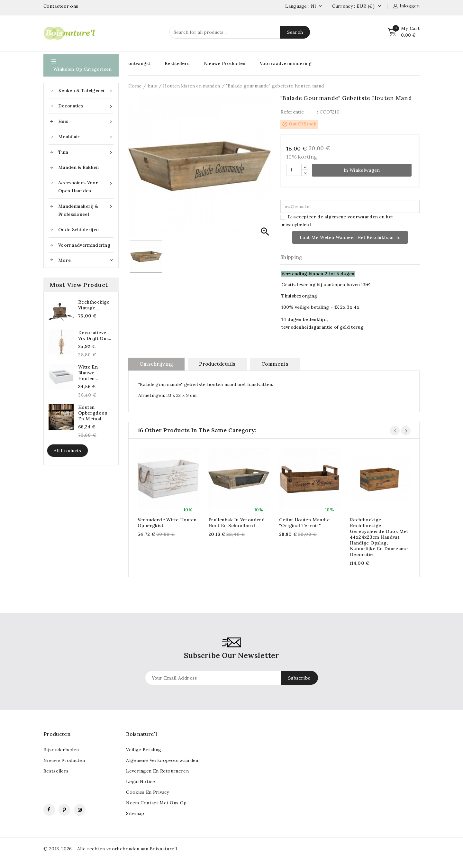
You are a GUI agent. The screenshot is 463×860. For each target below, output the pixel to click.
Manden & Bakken (78, 167)
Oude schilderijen (78, 230)
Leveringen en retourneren (157, 771)
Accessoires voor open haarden (85, 186)
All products (67, 450)
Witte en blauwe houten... (88, 372)
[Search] (239, 32)
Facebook (49, 810)
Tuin (85, 152)
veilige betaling (143, 750)
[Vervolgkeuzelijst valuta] (379, 6)
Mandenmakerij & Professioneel (85, 209)
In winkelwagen (362, 170)
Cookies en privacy (147, 792)
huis (85, 121)
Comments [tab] (274, 364)
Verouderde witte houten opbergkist (167, 522)
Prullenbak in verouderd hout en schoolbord (236, 522)
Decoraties (85, 106)
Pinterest (64, 810)
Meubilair (85, 137)
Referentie (292, 112)
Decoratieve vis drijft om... (94, 335)
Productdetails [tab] (217, 364)
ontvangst (139, 63)
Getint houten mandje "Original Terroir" (304, 522)
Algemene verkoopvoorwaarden (162, 760)
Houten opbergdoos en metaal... (92, 413)
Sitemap (135, 813)
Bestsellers (177, 63)
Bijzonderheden (61, 750)
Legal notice (140, 781)
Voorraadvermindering (84, 245)
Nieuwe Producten (225, 63)
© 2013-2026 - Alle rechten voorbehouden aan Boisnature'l (110, 849)
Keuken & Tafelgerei (85, 91)
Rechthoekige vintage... (94, 305)
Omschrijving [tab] (156, 364)
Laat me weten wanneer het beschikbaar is (350, 237)
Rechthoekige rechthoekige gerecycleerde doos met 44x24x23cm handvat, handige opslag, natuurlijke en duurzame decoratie (379, 537)
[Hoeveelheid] (294, 170)
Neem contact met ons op (156, 803)
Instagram (80, 810)
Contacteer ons (60, 6)
